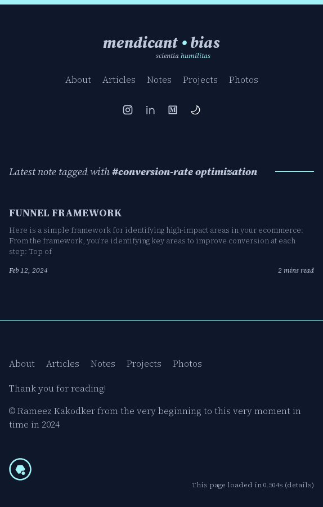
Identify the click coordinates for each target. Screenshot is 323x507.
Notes (159, 79)
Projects (200, 79)
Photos (243, 79)
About (78, 79)
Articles (119, 79)
